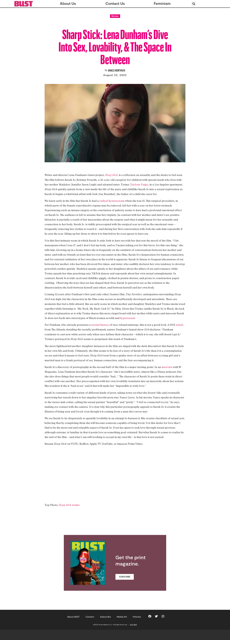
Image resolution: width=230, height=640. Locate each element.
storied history (100, 324)
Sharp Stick (111, 175)
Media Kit (122, 616)
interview (166, 367)
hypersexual (127, 318)
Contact (90, 616)
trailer (76, 504)
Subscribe (105, 616)
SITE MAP (133, 624)
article (180, 324)
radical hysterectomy (112, 200)
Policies (137, 616)
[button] (193, 3)
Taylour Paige (138, 184)
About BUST (73, 616)
